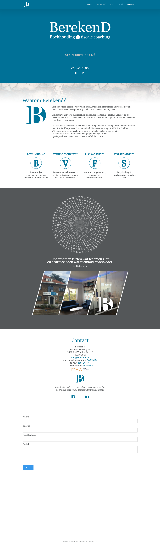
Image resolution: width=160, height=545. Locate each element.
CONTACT (131, 4)
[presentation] (41, 459)
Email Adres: (29, 435)
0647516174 (92, 360)
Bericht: (27, 444)
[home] (26, 4)
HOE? (121, 4)
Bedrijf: (26, 426)
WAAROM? (101, 4)
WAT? (112, 4)
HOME (90, 4)
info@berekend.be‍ (80, 357)
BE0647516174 (84, 363)
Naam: (26, 416)
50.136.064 (88, 365)
